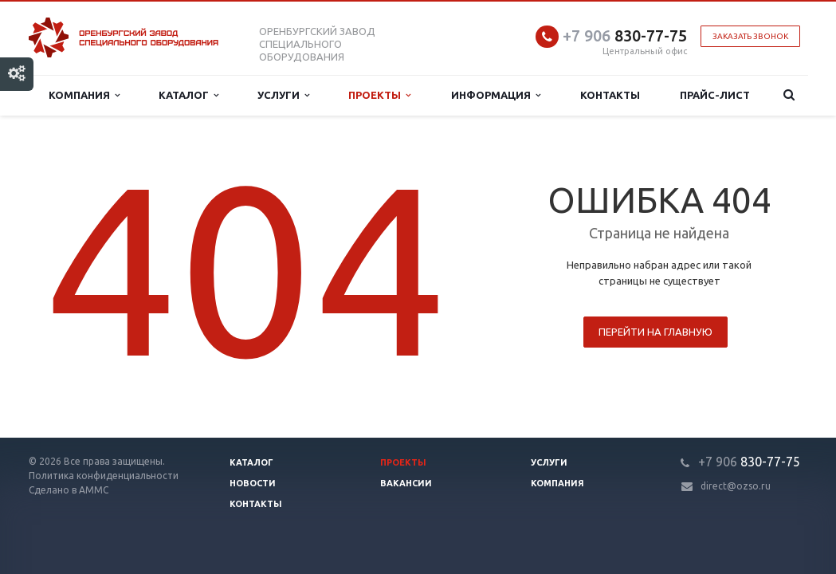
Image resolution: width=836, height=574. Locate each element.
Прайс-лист (715, 94)
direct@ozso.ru (736, 486)
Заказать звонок (750, 36)
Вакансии (406, 483)
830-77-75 (625, 35)
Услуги (283, 95)
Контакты (610, 94)
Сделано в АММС (68, 490)
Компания (84, 95)
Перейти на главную (655, 331)
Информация (495, 95)
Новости (253, 483)
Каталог (188, 95)
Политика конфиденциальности (104, 475)
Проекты (379, 95)
